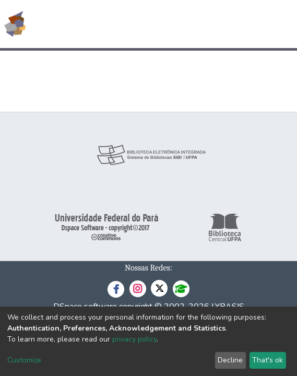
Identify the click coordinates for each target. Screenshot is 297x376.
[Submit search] (213, 24)
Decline (230, 360)
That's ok (267, 360)
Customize (24, 360)
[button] (228, 24)
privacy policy (134, 339)
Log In (250, 24)
